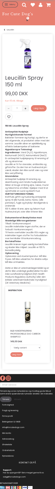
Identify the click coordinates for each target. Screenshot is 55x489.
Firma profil (7, 416)
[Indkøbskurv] (27, 20)
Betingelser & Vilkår (11, 421)
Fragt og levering (10, 410)
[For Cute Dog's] (17, 14)
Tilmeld (5, 399)
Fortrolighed (8, 405)
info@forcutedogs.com (13, 427)
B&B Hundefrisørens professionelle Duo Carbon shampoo (25, 333)
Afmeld (17, 399)
